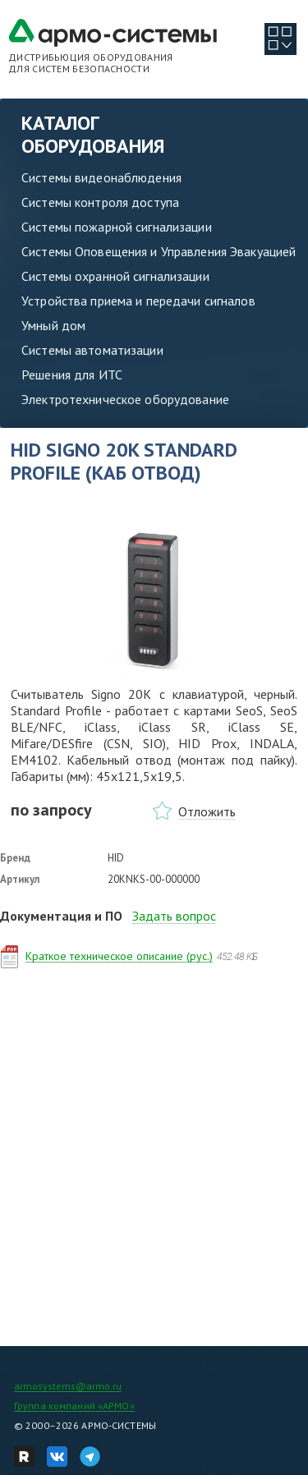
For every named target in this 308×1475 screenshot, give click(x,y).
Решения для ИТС (71, 374)
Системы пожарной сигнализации (116, 226)
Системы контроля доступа (100, 202)
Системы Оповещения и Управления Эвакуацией (158, 251)
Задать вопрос (174, 916)
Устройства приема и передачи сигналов (138, 300)
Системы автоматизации (92, 350)
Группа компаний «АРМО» (74, 1405)
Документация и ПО (61, 916)
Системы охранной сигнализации (115, 276)
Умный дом (53, 325)
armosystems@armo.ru (68, 1386)
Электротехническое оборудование (125, 399)
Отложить (207, 811)
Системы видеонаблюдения (101, 177)
